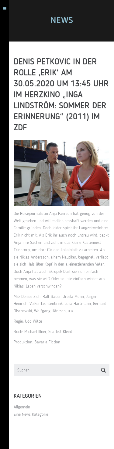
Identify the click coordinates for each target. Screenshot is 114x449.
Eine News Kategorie (31, 414)
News (61, 20)
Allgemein (22, 407)
